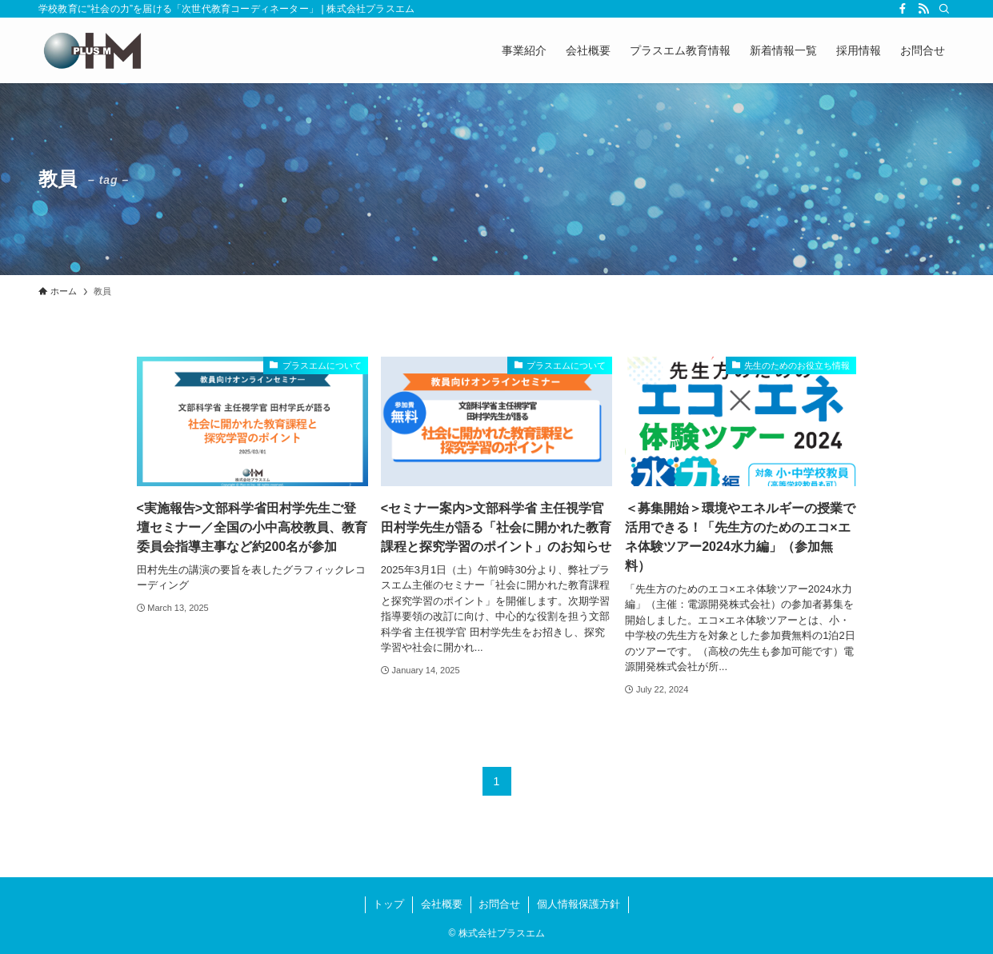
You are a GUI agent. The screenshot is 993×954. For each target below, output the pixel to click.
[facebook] (902, 9)
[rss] (923, 9)
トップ (388, 904)
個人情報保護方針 (578, 904)
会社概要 (441, 904)
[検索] (944, 9)
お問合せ (499, 904)
